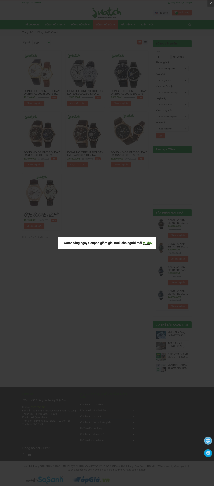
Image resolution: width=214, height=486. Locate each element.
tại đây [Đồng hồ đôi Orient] (147, 243)
